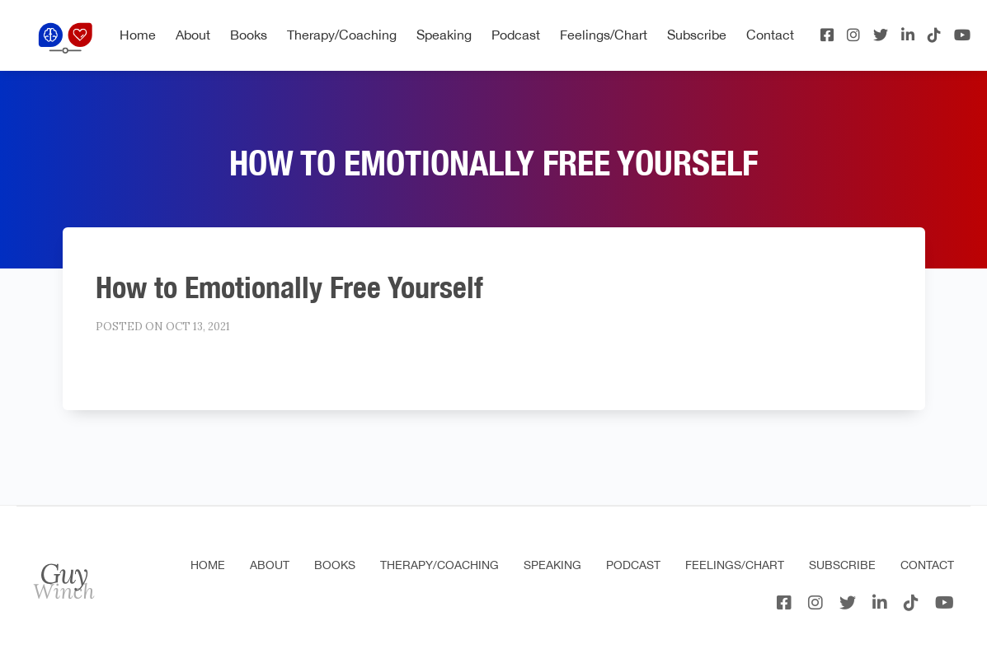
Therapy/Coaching (342, 34)
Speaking (444, 34)
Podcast (515, 34)
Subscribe (696, 34)
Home (138, 34)
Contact (770, 34)
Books (248, 34)
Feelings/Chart (603, 34)
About (193, 34)
